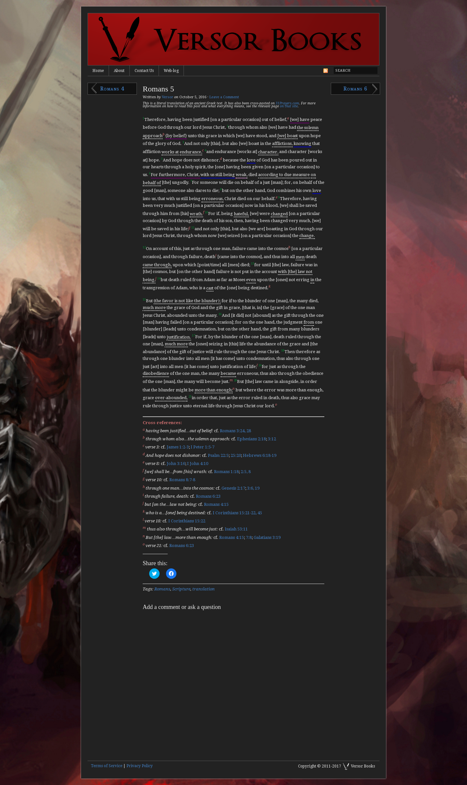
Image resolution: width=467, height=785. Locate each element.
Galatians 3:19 (267, 537)
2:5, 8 (246, 471)
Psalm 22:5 (218, 455)
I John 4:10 (197, 463)
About (119, 70)
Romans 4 (112, 89)
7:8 (249, 537)
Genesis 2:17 (233, 488)
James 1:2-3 (178, 447)
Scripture (181, 589)
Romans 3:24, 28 (235, 430)
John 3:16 (176, 463)
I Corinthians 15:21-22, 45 (237, 512)
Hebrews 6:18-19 (259, 455)
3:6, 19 (253, 488)
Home (98, 70)
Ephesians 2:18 (251, 438)
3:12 (272, 438)
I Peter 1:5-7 (202, 447)
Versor (167, 97)
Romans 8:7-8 (182, 480)
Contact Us (144, 70)
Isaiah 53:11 (236, 529)
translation (203, 589)
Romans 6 (355, 89)
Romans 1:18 (226, 471)
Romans (162, 589)
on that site (289, 106)
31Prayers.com (287, 103)
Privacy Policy (139, 766)
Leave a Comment (224, 97)
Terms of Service (106, 766)
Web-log (171, 70)
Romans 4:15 (216, 504)
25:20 (236, 455)
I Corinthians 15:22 (186, 520)
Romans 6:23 (208, 496)
